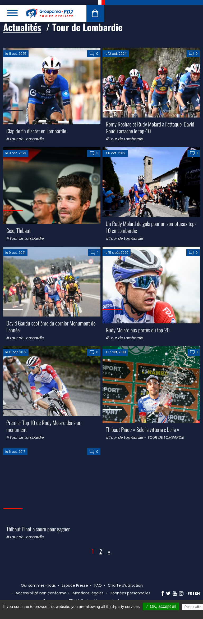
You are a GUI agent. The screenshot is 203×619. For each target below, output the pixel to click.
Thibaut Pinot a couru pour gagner (38, 529)
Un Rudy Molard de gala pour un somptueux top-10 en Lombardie (151, 226)
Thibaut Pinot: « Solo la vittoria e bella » (142, 429)
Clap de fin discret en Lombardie (36, 131)
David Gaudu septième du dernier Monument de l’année (50, 326)
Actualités (22, 27)
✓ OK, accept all (160, 606)
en (197, 593)
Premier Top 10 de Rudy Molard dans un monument (43, 425)
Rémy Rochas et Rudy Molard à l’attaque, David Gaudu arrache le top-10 (150, 127)
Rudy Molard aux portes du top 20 (138, 330)
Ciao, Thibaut (18, 230)
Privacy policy (104, 613)
